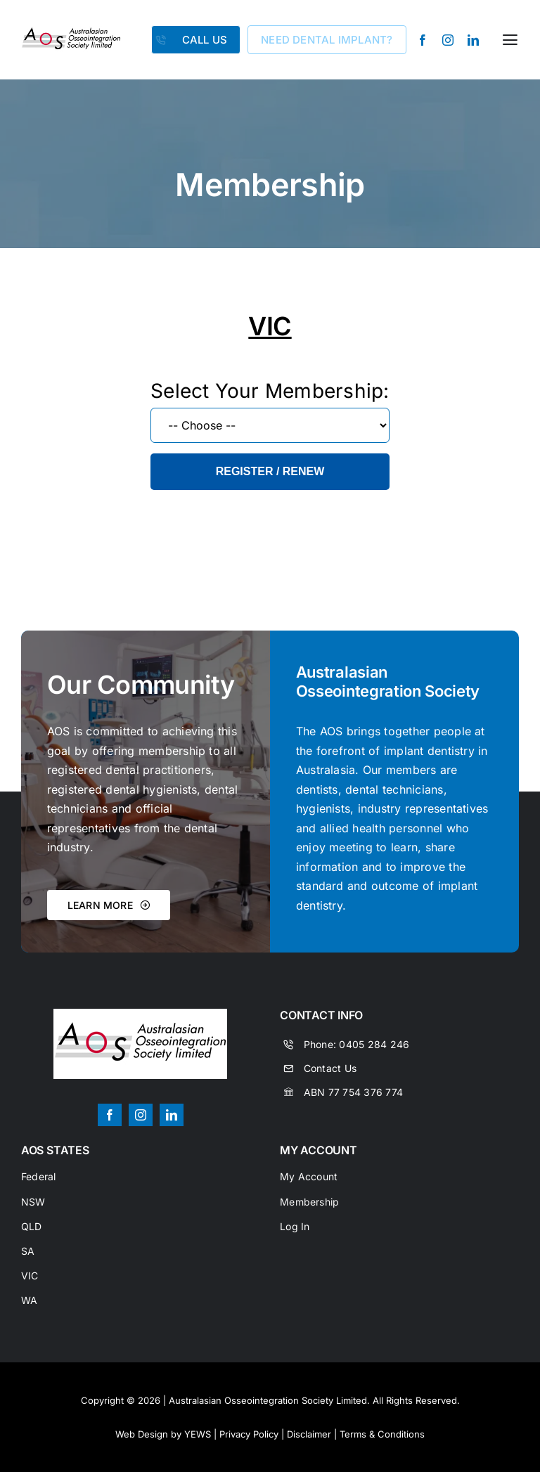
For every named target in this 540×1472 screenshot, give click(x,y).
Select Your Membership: (270, 391)
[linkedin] (473, 40)
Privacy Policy (248, 1434)
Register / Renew (270, 471)
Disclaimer (309, 1434)
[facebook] (422, 40)
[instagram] (448, 40)
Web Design (141, 1434)
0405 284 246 (374, 1044)
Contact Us (330, 1068)
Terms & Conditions (382, 1434)
